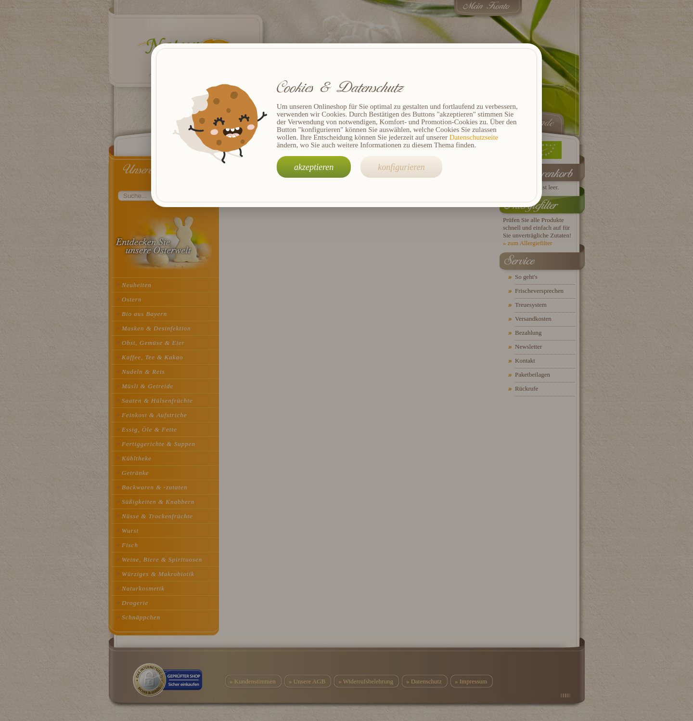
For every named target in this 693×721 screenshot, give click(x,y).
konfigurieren (401, 167)
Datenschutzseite (474, 137)
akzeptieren (314, 167)
